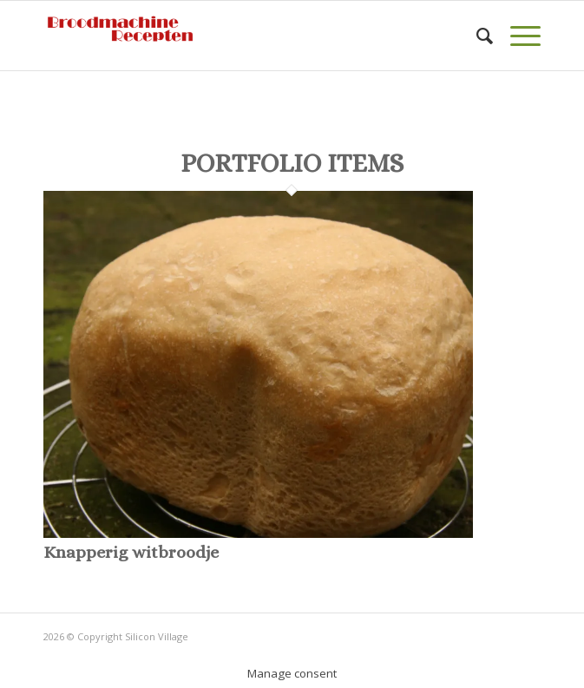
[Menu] (517, 35)
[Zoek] (476, 35)
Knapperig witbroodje (131, 552)
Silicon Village (156, 636)
